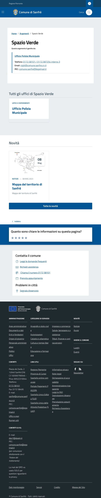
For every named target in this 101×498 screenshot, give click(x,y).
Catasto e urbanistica (40, 338)
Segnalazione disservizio (61, 397)
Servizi (39, 487)
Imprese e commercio (61, 326)
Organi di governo (16, 338)
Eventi (76, 351)
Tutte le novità (50, 206)
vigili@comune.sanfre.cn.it (33, 65)
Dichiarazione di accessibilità (61, 380)
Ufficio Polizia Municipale (27, 56)
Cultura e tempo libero (39, 345)
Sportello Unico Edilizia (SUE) (40, 396)
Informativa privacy (60, 369)
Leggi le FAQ (57, 392)
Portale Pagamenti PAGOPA (39, 388)
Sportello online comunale (39, 380)
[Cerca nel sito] (88, 12)
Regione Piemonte (16, 3)
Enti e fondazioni (16, 334)
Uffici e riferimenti (21, 103)
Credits (57, 487)
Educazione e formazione (40, 353)
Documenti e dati (16, 330)
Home (14, 33)
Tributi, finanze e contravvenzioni (61, 340)
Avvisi (76, 330)
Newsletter (78, 372)
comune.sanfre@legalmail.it (32, 69)
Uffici (11, 355)
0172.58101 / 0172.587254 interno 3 (41, 61)
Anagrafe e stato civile (40, 328)
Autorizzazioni (36, 334)
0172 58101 (14, 385)
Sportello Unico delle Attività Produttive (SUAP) (40, 407)
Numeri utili (14, 420)
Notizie (15, 178)
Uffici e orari (14, 416)
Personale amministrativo (18, 345)
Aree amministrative (17, 326)
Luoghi (76, 347)
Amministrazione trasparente (61, 387)
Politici (11, 351)
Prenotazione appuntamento (61, 403)
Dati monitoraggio (16, 487)
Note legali (56, 373)
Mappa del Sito (78, 487)
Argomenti (24, 33)
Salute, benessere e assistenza (61, 332)
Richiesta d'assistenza (61, 410)
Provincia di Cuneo (38, 373)
